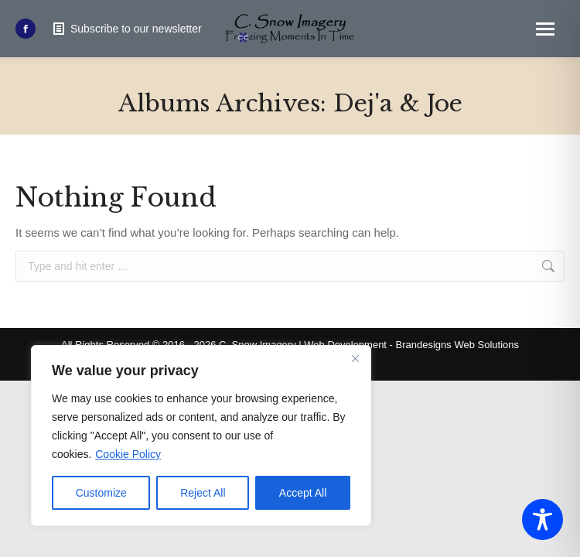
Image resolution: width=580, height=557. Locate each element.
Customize (101, 493)
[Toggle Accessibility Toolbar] (542, 519)
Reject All (202, 493)
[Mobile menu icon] (545, 29)
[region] (201, 435)
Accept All (302, 493)
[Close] (355, 358)
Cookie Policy (128, 454)
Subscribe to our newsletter (126, 28)
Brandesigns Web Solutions (457, 344)
